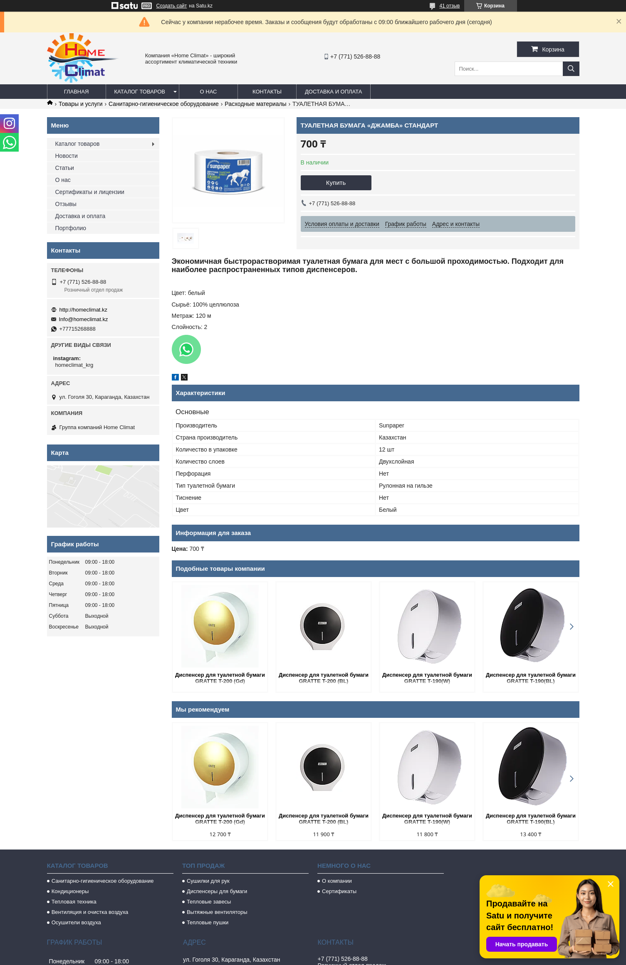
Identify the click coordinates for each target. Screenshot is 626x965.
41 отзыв (449, 6)
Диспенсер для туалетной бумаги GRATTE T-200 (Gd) (220, 678)
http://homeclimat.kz (83, 310)
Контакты (267, 91)
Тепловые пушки (207, 922)
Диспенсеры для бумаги (217, 891)
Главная (76, 91)
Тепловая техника (74, 902)
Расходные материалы (255, 104)
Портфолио (71, 228)
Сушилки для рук (208, 881)
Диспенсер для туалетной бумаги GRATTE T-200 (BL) (324, 678)
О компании (337, 881)
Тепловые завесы (209, 902)
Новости (66, 155)
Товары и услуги (81, 104)
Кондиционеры (70, 891)
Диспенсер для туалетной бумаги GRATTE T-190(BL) (531, 678)
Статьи (64, 168)
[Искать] (571, 68)
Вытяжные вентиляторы (217, 912)
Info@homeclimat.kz (83, 319)
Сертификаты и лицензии (89, 192)
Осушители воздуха (76, 922)
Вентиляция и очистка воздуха (90, 912)
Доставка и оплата (333, 91)
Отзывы (66, 204)
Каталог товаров (140, 91)
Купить (336, 182)
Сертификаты (339, 891)
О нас (208, 91)
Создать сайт (171, 6)
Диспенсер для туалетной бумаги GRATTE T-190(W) (427, 678)
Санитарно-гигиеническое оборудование (164, 104)
